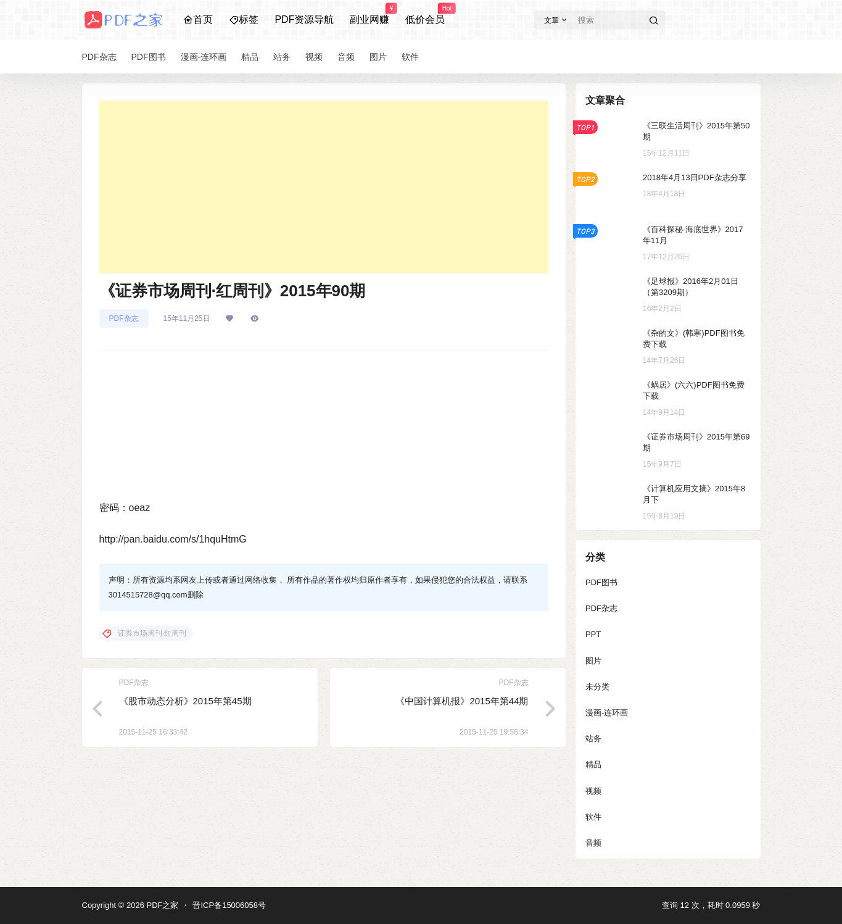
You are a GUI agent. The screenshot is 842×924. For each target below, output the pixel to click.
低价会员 (425, 14)
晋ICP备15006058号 (229, 905)
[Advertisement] (323, 187)
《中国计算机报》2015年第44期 (461, 701)
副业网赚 (369, 14)
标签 (243, 19)
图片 (593, 660)
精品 (593, 764)
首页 (198, 19)
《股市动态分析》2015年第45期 (185, 701)
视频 (593, 791)
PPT (593, 634)
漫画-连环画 (606, 712)
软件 (593, 817)
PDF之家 (161, 905)
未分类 (597, 686)
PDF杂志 (124, 318)
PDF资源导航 (304, 19)
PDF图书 (601, 582)
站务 (593, 738)
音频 (593, 842)
